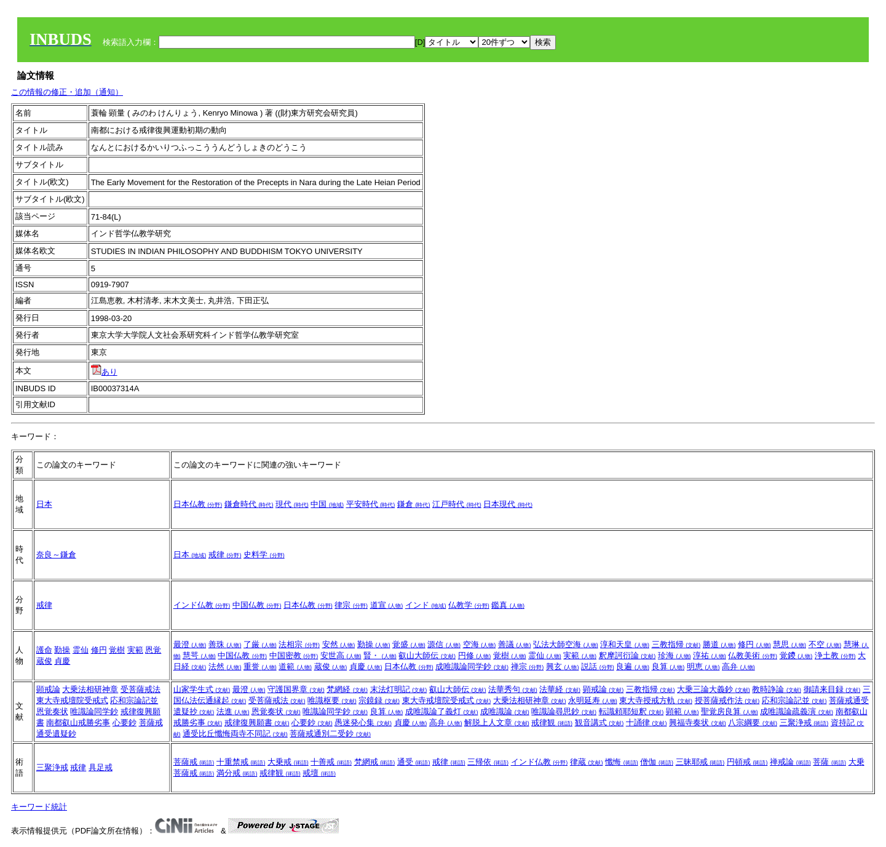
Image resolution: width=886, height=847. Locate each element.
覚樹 (117, 649)
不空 (825, 644)
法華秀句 (512, 689)
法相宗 (299, 644)
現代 (292, 504)
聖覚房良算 (729, 711)
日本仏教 (198, 504)
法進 (233, 711)
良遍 (632, 666)
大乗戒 (288, 761)
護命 (44, 649)
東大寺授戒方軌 (655, 700)
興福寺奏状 (697, 722)
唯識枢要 (332, 700)
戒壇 (319, 772)
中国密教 (293, 655)
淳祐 (709, 655)
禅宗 (527, 666)
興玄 (562, 666)
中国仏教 (257, 605)
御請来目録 (832, 689)
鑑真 (507, 605)
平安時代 (370, 504)
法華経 (559, 689)
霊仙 (81, 649)
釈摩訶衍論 (627, 655)
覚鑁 (796, 655)
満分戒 (237, 772)
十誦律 (646, 722)
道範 (295, 666)
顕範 (682, 711)
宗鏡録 (379, 700)
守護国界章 (296, 689)
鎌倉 (413, 504)
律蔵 (586, 761)
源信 (444, 644)
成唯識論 (504, 711)
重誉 (260, 666)
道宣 (386, 605)
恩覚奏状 (52, 711)
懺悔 (621, 761)
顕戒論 (48, 689)
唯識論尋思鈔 (563, 711)
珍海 (674, 655)
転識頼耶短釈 (631, 711)
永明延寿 (592, 700)
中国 (327, 504)
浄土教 (835, 655)
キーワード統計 (39, 806)
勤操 (62, 649)
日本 (44, 504)
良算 (668, 666)
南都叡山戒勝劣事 (78, 722)
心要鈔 (124, 722)
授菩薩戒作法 (727, 700)
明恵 (703, 666)
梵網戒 (374, 761)
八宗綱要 (752, 722)
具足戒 (101, 767)
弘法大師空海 (565, 644)
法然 (225, 666)
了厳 (260, 644)
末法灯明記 (398, 689)
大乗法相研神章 (90, 689)
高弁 (738, 666)
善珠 (225, 644)
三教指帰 (676, 644)
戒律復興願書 (257, 722)
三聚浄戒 (804, 722)
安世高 (341, 655)
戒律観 (551, 722)
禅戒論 (790, 761)
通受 (413, 761)
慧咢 (199, 655)
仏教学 (468, 605)
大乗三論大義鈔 (713, 689)
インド (425, 605)
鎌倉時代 (249, 504)
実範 (135, 649)
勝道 (719, 644)
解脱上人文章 (496, 722)
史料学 (264, 554)
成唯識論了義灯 (441, 711)
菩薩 (829, 761)
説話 (597, 666)
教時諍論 (776, 689)
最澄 (190, 644)
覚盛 (408, 644)
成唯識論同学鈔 (471, 666)
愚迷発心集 (363, 722)
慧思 (789, 644)
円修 (474, 655)
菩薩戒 (194, 761)
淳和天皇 (624, 644)
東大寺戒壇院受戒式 (72, 700)
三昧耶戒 (700, 761)
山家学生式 (202, 689)
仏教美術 (752, 655)
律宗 (351, 605)
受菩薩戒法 (140, 689)
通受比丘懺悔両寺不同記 (235, 733)
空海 (479, 644)
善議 (514, 644)
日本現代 (507, 504)
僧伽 (656, 761)
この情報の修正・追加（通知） (67, 92)
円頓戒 (747, 761)
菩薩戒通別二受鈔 (330, 733)
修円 (99, 649)
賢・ (380, 655)
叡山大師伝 (427, 655)
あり (104, 371)
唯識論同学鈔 (94, 711)
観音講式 (599, 722)
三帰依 (487, 761)
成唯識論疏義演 (796, 711)
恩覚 (153, 649)
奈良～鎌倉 (56, 554)
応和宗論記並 (134, 700)
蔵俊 (44, 661)
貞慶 (62, 661)
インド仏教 (202, 605)
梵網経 (347, 689)
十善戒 (331, 761)
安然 (338, 644)
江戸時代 (456, 504)
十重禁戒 (241, 761)
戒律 (225, 554)
